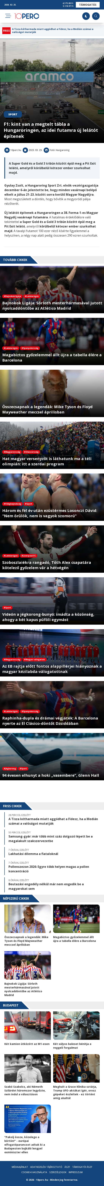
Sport (12, 114)
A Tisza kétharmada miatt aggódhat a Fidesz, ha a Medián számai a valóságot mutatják (52, 31)
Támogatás (87, 4)
